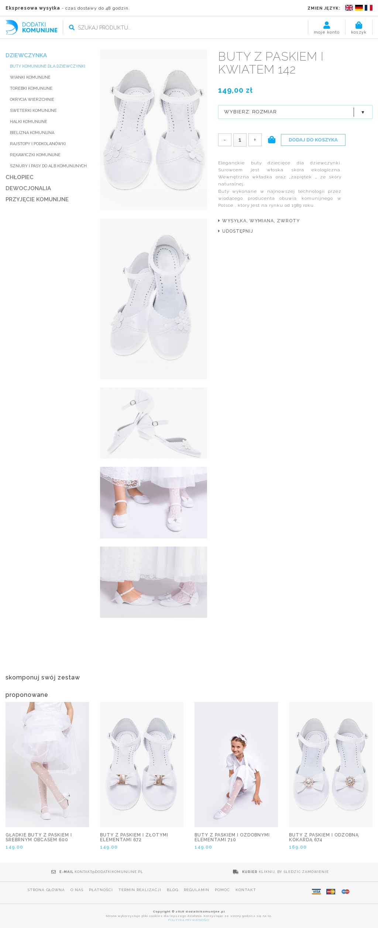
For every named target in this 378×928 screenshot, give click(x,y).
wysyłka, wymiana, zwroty (261, 220)
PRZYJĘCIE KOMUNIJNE (37, 199)
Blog (172, 890)
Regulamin (196, 890)
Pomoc (222, 890)
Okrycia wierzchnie (32, 99)
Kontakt (246, 890)
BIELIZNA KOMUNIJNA (32, 132)
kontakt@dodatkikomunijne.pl (109, 872)
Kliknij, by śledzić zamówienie (294, 872)
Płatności (101, 890)
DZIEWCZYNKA (26, 55)
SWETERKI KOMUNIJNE (33, 110)
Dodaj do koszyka (313, 140)
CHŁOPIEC (20, 177)
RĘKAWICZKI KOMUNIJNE (35, 155)
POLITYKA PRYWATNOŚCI (189, 920)
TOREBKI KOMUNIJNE (31, 88)
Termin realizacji (139, 890)
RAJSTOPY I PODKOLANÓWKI (38, 143)
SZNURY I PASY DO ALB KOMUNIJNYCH (48, 166)
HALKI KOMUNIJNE (28, 121)
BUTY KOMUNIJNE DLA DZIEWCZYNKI (47, 66)
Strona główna (46, 890)
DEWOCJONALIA (28, 188)
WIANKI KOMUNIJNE (30, 77)
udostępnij (237, 231)
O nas (77, 890)
